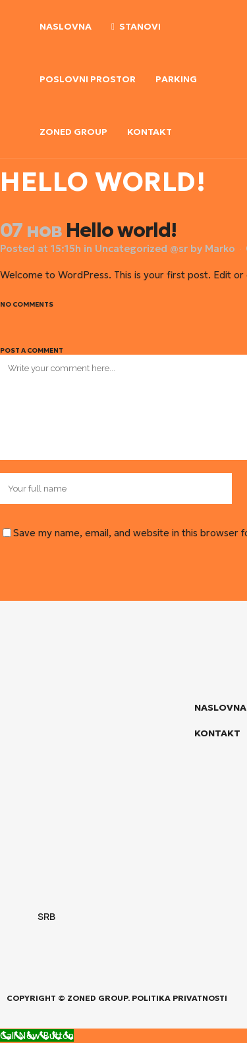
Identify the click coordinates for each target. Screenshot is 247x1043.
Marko (220, 248)
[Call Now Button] (37, 1035)
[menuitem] (33, 917)
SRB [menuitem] (45, 916)
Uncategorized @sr (141, 248)
